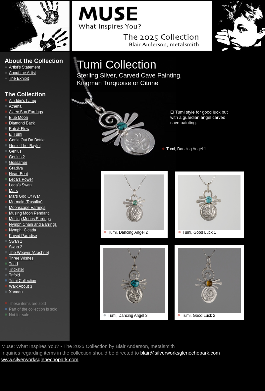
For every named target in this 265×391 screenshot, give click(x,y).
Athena (15, 106)
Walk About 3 (20, 286)
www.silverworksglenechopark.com (40, 359)
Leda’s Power (21, 179)
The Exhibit (19, 78)
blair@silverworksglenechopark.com (180, 353)
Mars (13, 190)
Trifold (14, 275)
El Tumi (15, 134)
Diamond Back (22, 123)
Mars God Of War (24, 196)
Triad (13, 264)
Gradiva (16, 168)
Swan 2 (15, 247)
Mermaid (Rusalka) (25, 202)
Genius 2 (17, 157)
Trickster (16, 269)
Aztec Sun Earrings (26, 112)
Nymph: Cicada (22, 230)
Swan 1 (15, 241)
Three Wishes (21, 258)
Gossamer (18, 162)
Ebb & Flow (19, 128)
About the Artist (22, 73)
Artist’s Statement (24, 67)
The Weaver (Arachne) (29, 252)
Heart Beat (18, 173)
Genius (15, 151)
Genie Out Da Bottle (26, 140)
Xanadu (16, 292)
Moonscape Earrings (27, 207)
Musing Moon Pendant (29, 213)
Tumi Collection (22, 280)
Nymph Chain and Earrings (33, 224)
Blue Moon (18, 117)
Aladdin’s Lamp (22, 100)
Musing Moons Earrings (30, 219)
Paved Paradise (23, 235)
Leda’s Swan (20, 185)
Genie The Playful (24, 145)
